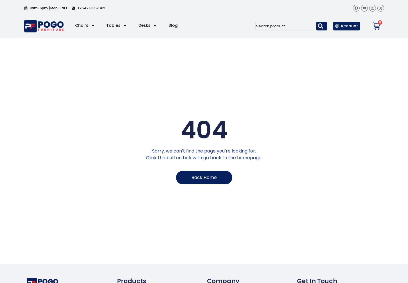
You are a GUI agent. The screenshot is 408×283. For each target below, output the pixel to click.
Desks (147, 25)
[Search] (321, 26)
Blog (173, 25)
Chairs (85, 25)
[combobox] (284, 26)
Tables (116, 25)
